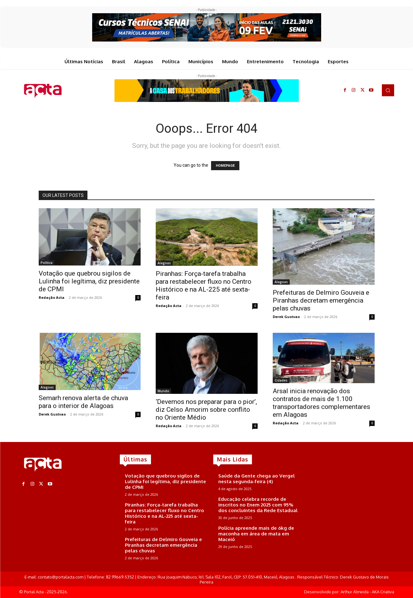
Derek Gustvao (286, 316)
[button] (388, 90)
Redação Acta (51, 297)
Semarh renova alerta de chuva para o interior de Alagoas (83, 402)
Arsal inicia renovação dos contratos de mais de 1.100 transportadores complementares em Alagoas (321, 402)
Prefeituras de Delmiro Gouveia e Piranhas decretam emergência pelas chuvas (321, 300)
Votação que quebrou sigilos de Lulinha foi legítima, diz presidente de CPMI (89, 281)
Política (47, 262)
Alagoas (164, 263)
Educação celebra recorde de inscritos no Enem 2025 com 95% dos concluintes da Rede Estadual (258, 504)
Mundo (163, 391)
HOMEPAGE (225, 166)
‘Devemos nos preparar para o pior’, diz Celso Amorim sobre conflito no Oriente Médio (206, 409)
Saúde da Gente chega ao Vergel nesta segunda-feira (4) (256, 478)
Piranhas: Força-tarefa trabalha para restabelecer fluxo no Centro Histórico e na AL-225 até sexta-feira (203, 285)
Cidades (281, 380)
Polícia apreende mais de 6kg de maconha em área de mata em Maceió (256, 533)
